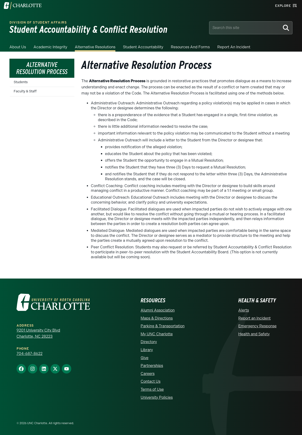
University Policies (157, 397)
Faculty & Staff (25, 91)
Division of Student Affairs (38, 22)
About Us (17, 47)
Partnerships (152, 365)
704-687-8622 (29, 353)
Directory (149, 342)
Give (144, 358)
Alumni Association (158, 310)
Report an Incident (233, 47)
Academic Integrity (50, 47)
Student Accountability (143, 47)
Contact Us (150, 381)
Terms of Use (152, 389)
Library (147, 350)
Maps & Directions (157, 318)
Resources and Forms (190, 47)
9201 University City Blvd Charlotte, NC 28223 (38, 333)
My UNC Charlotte (157, 334)
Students (21, 82)
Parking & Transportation (163, 326)
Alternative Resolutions (95, 47)
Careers (148, 373)
